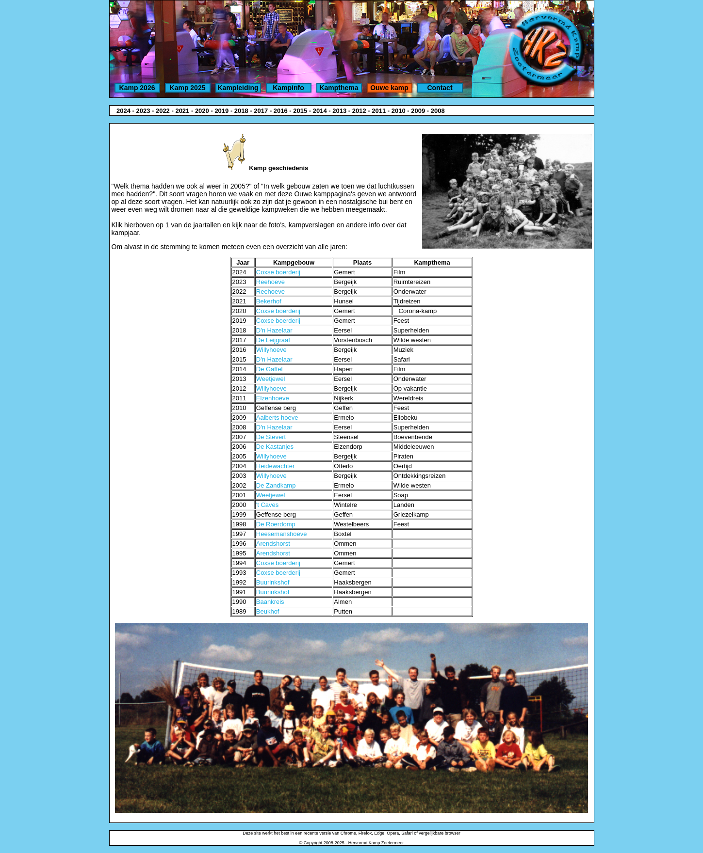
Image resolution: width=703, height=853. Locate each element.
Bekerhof (268, 301)
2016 (281, 110)
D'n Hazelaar (274, 330)
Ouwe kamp (389, 88)
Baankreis (270, 601)
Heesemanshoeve (281, 533)
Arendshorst (273, 543)
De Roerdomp (275, 524)
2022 (163, 110)
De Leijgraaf (273, 340)
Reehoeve (270, 281)
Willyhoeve (271, 349)
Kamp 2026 (137, 88)
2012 (359, 110)
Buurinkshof (273, 582)
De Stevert (271, 437)
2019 (221, 110)
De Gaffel (269, 369)
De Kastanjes (275, 446)
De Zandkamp (276, 485)
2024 (123, 110)
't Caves (267, 504)
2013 (339, 110)
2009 (418, 110)
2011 (379, 110)
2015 (300, 110)
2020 (202, 110)
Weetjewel (270, 378)
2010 (399, 110)
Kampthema (338, 88)
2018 (241, 110)
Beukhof (267, 611)
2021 (182, 110)
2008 (438, 110)
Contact (439, 88)
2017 (261, 110)
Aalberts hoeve (277, 417)
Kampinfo (288, 88)
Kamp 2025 (188, 88)
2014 (320, 110)
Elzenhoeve (272, 398)
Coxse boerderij (278, 272)
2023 (143, 110)
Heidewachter (275, 466)
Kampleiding (237, 88)
